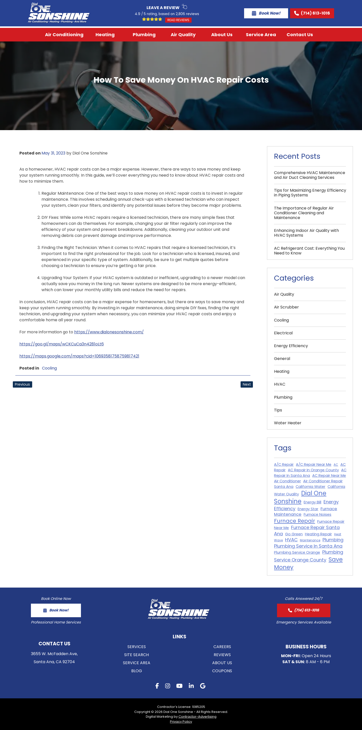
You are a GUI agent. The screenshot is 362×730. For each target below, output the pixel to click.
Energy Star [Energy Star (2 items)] (308, 508)
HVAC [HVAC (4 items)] (291, 540)
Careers (222, 647)
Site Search (136, 655)
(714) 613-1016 (312, 13)
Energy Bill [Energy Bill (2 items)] (312, 502)
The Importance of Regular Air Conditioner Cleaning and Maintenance (304, 213)
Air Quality (183, 34)
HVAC (279, 384)
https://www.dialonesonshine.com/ (109, 332)
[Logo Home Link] (58, 13)
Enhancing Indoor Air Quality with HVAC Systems (306, 233)
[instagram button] (167, 686)
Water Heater (287, 423)
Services (136, 647)
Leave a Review (167, 7)
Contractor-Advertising (197, 716)
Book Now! (266, 13)
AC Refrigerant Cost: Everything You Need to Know (309, 250)
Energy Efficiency (291, 346)
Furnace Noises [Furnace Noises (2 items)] (317, 514)
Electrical (283, 333)
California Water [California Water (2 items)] (310, 486)
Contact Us (300, 34)
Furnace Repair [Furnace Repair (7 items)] (294, 521)
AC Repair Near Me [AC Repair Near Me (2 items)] (329, 475)
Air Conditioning (64, 34)
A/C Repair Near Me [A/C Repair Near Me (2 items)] (313, 464)
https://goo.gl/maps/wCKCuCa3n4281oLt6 (61, 344)
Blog (136, 671)
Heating (105, 34)
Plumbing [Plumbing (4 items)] (333, 540)
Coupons (222, 671)
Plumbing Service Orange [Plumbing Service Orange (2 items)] (297, 552)
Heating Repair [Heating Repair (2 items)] (318, 534)
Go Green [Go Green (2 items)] (294, 534)
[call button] (303, 610)
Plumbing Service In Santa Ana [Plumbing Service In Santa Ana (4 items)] (308, 546)
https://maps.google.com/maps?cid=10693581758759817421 (79, 356)
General (282, 358)
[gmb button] (202, 686)
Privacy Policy (181, 721)
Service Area (261, 34)
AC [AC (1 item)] (336, 464)
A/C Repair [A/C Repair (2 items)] (284, 464)
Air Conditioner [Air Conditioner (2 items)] (287, 481)
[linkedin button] (191, 686)
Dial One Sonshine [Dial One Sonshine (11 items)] (300, 497)
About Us (222, 34)
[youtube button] (179, 686)
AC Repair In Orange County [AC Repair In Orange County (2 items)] (313, 470)
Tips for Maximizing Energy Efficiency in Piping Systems (310, 192)
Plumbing (144, 34)
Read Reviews (178, 20)
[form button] (56, 610)
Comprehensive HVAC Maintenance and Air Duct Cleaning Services (309, 175)
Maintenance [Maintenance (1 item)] (310, 540)
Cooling (49, 368)
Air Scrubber (286, 307)
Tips (278, 410)
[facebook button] (157, 686)
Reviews (222, 655)
